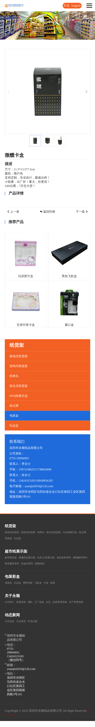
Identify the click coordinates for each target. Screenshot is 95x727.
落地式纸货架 (18, 356)
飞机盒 (45, 582)
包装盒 (14, 415)
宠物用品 (68, 563)
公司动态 (11, 627)
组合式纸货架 (18, 386)
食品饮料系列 (78, 557)
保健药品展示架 (32, 557)
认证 (58, 601)
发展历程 (25, 601)
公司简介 (11, 601)
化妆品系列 (52, 563)
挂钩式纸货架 (18, 366)
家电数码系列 (14, 563)
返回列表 (47, 212)
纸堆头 (14, 376)
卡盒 (55, 582)
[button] (86, 91)
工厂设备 (47, 601)
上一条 (13, 212)
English (76, 5)
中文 (67, 5)
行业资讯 (25, 627)
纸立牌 (14, 405)
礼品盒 (14, 425)
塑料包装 (33, 582)
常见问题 (39, 627)
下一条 (82, 212)
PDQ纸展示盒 (18, 395)
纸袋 (63, 582)
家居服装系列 (34, 563)
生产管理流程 (14, 608)
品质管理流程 (72, 601)
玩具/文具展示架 (56, 557)
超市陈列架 (12, 557)
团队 (36, 601)
